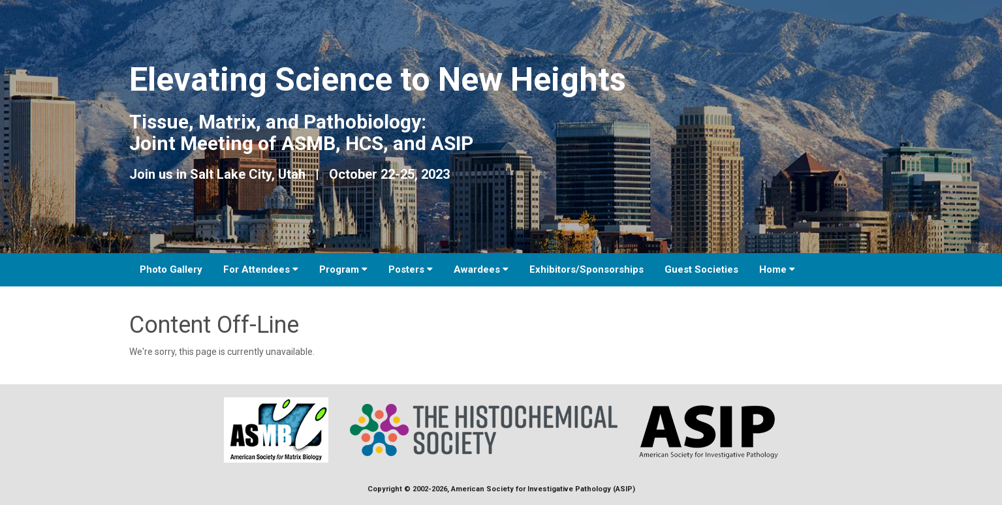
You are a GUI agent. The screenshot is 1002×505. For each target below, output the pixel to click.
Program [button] (343, 269)
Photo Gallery (171, 269)
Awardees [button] (481, 269)
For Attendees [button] (260, 269)
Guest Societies (701, 269)
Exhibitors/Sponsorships (586, 269)
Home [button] (777, 269)
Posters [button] (410, 269)
